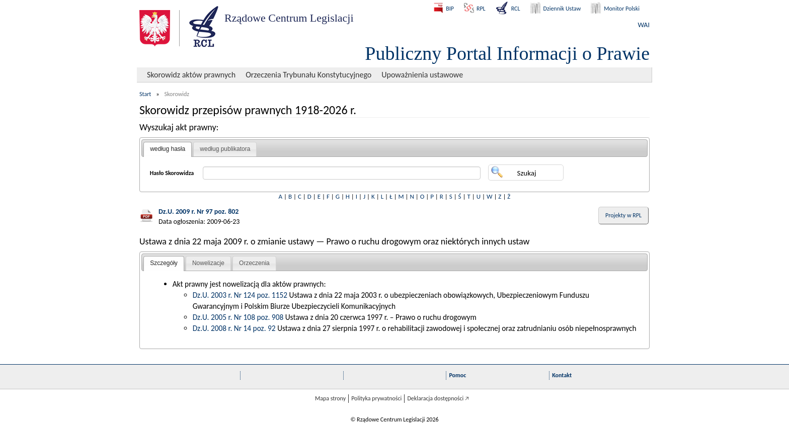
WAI (644, 25)
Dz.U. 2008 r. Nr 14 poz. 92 (234, 328)
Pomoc (457, 375)
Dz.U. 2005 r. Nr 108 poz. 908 (238, 317)
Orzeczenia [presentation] (254, 263)
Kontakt (562, 375)
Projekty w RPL (623, 215)
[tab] (167, 149)
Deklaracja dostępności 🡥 (438, 398)
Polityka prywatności (376, 398)
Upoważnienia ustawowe (422, 74)
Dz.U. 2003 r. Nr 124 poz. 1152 (240, 295)
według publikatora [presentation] (225, 148)
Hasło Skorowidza (172, 173)
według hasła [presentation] (167, 148)
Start (145, 94)
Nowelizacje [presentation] (208, 263)
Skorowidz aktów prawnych (191, 74)
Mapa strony (330, 398)
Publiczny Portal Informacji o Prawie (507, 53)
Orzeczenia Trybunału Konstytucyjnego (308, 74)
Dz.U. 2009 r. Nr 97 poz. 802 (199, 211)
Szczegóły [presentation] (164, 263)
